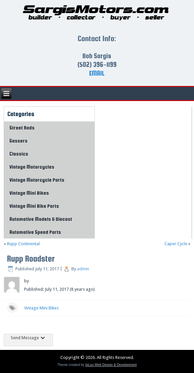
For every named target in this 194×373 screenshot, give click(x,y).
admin (83, 268)
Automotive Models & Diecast (40, 219)
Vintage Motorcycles (31, 167)
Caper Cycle (176, 243)
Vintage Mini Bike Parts (34, 206)
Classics (18, 154)
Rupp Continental (23, 243)
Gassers (18, 141)
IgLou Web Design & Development (111, 365)
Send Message (28, 337)
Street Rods (22, 127)
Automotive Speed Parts (35, 232)
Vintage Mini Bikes (29, 193)
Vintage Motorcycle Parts (36, 180)
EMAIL (97, 73)
